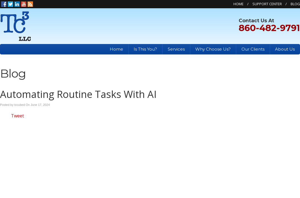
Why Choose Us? (213, 49)
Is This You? (145, 49)
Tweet (17, 116)
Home (238, 3)
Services (176, 49)
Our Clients (253, 49)
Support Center (267, 3)
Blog (295, 3)
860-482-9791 (269, 28)
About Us (285, 49)
